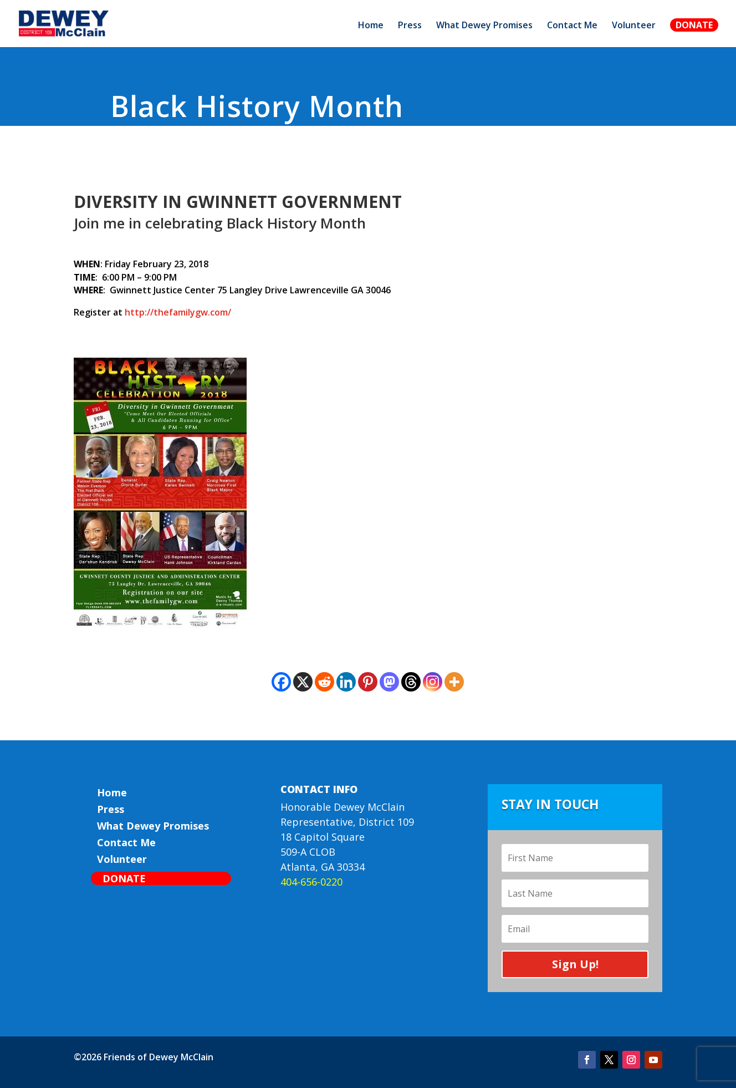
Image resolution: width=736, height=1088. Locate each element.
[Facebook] (281, 682)
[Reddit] (324, 682)
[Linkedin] (346, 682)
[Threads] (411, 682)
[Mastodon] (389, 682)
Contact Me (572, 26)
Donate (694, 25)
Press (410, 26)
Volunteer (634, 26)
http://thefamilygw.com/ (178, 312)
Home (371, 26)
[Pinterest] (367, 682)
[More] (454, 682)
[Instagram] (432, 682)
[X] (303, 682)
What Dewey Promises (484, 26)
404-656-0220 (311, 881)
